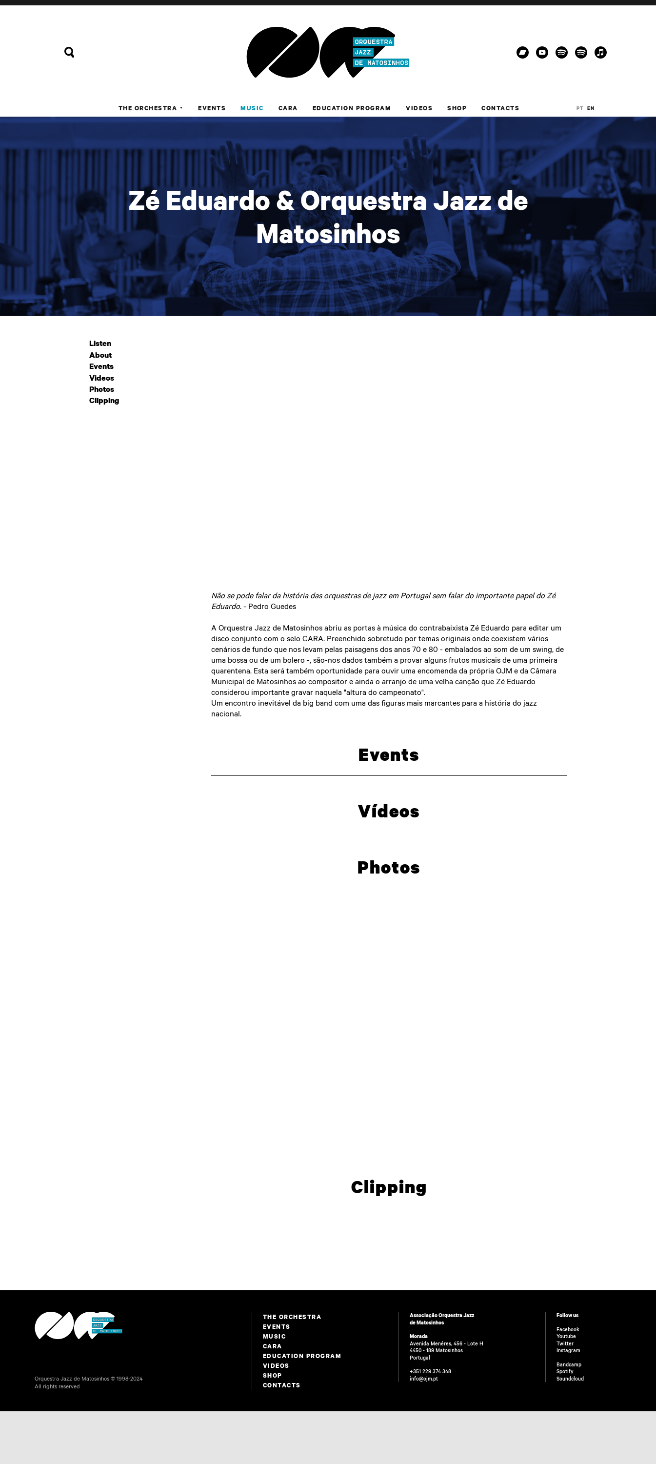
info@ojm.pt (424, 1378)
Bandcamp (569, 1364)
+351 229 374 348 (430, 1371)
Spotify (565, 1371)
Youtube (566, 1336)
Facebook (568, 1329)
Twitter (565, 1343)
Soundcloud (570, 1378)
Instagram (568, 1350)
